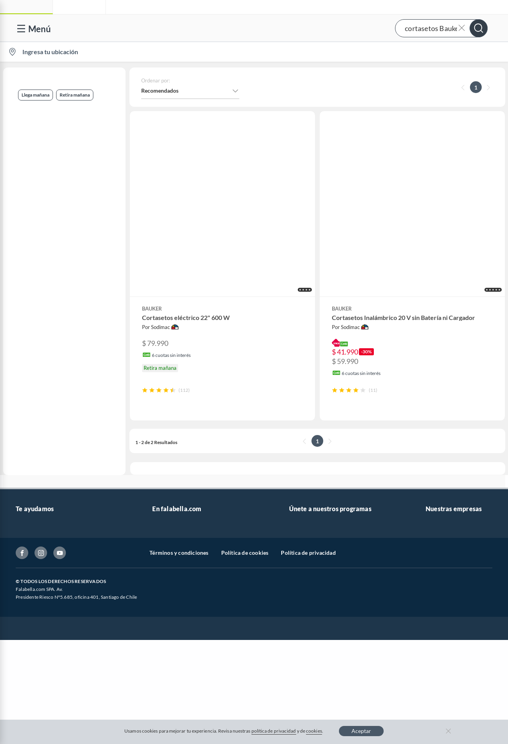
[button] (253, 28)
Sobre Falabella (444, 487)
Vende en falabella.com (354, 52)
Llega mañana (28, 111)
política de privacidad (273, 731)
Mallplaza (437, 600)
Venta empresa (170, 512)
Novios (460, 52)
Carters (161, 625)
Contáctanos (31, 487)
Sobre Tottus (441, 512)
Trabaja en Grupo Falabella (184, 524)
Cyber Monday (170, 537)
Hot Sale (162, 575)
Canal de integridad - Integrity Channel (63, 562)
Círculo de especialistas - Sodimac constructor (345, 524)
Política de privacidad (308, 664)
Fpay (431, 587)
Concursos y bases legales (47, 550)
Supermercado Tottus (452, 537)
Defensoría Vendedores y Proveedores (62, 575)
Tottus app (438, 612)
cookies (314, 731)
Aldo (158, 612)
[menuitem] (410, 52)
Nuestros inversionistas (180, 499)
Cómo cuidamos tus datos (47, 587)
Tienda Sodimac (445, 524)
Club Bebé (301, 512)
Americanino (168, 600)
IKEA (432, 550)
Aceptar (361, 731)
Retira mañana (29, 150)
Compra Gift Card (38, 612)
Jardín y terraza (35, 187)
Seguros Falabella (447, 575)
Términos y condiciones (178, 664)
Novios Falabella (309, 499)
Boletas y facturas (37, 524)
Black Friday (167, 550)
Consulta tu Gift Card (42, 600)
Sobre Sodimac (444, 499)
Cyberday (164, 562)
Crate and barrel (172, 587)
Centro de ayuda (36, 499)
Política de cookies (245, 664)
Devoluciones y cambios (45, 512)
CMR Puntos (304, 487)
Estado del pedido (37, 537)
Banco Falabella (445, 562)
